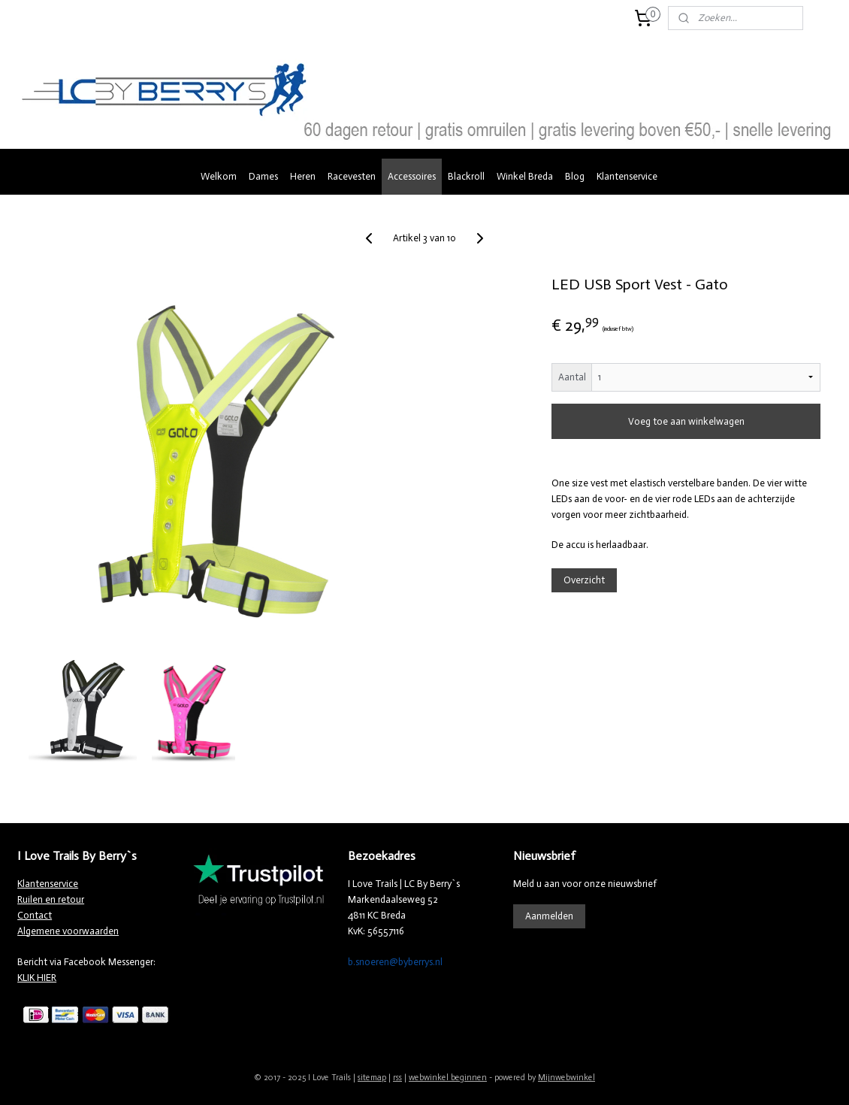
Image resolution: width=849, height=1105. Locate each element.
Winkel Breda (525, 176)
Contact (34, 915)
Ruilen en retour (50, 899)
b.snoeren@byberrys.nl (395, 961)
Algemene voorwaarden (68, 931)
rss (397, 1077)
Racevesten (352, 176)
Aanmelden (549, 916)
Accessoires (412, 176)
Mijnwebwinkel (566, 1077)
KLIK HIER (36, 977)
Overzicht (584, 580)
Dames (263, 176)
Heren (303, 176)
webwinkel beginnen (448, 1077)
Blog (575, 176)
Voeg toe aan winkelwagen (685, 421)
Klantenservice (627, 176)
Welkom (219, 176)
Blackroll (466, 176)
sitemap (372, 1077)
